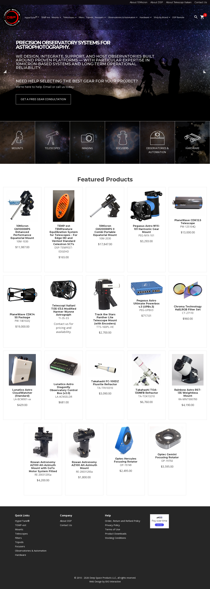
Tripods (89, 17)
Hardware (146, 17)
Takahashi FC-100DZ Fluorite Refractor (105, 383)
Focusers (100, 17)
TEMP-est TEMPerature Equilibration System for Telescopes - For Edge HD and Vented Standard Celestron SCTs (64, 235)
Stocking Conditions (115, 537)
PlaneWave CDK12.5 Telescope (187, 222)
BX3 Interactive (113, 581)
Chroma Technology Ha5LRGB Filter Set (188, 308)
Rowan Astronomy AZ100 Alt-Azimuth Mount (84, 465)
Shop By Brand (162, 17)
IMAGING (87, 140)
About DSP (156, 2)
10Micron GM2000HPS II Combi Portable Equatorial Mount (105, 230)
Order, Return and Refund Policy (122, 520)
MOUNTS (17, 140)
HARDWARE (192, 140)
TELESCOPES (52, 140)
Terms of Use (112, 529)
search (196, 17)
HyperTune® (22, 520)
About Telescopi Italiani (178, 2)
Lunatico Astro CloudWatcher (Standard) (22, 392)
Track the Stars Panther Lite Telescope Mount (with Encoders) (105, 319)
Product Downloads (115, 533)
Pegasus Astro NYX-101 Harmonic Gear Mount (146, 228)
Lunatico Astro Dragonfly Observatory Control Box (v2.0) (64, 389)
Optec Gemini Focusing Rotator (167, 456)
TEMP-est (45, 17)
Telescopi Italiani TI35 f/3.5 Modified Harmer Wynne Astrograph (63, 310)
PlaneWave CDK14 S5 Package (22, 316)
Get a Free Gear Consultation (43, 99)
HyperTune (32, 17)
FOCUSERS (122, 140)
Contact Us (201, 2)
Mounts (57, 17)
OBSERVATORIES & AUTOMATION (157, 142)
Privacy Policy (112, 525)
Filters (81, 17)
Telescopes (70, 17)
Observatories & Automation (123, 17)
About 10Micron (138, 2)
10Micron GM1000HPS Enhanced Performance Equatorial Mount (22, 232)
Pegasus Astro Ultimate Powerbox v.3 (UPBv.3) (146, 303)
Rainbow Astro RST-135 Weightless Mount (187, 392)
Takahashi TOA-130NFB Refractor (146, 391)
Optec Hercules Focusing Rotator (125, 460)
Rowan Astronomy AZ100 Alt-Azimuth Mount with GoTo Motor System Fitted (43, 467)
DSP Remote (178, 17)
